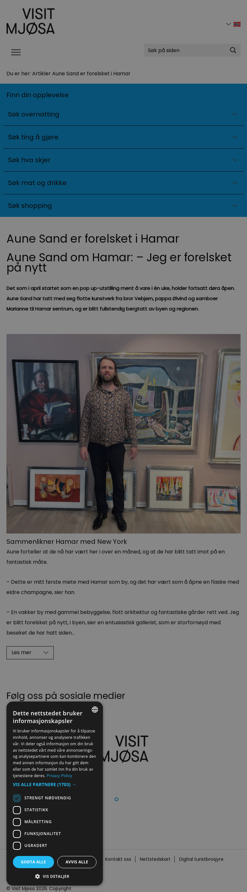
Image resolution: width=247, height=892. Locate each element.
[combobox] (95, 709)
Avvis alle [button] (77, 862)
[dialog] (54, 794)
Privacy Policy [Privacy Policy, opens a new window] (59, 775)
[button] (54, 784)
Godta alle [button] (33, 862)
